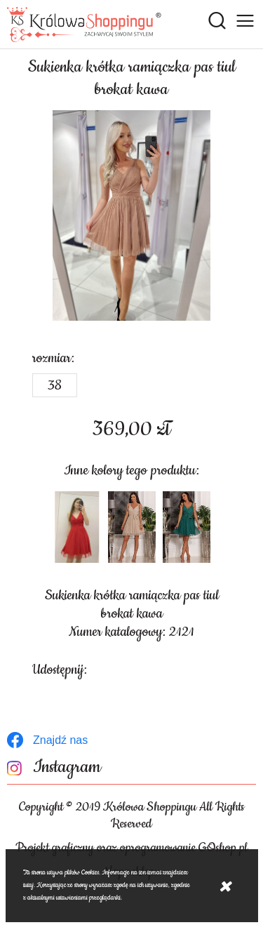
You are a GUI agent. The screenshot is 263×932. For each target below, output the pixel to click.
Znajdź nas (60, 740)
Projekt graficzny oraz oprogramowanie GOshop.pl (131, 847)
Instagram (67, 767)
